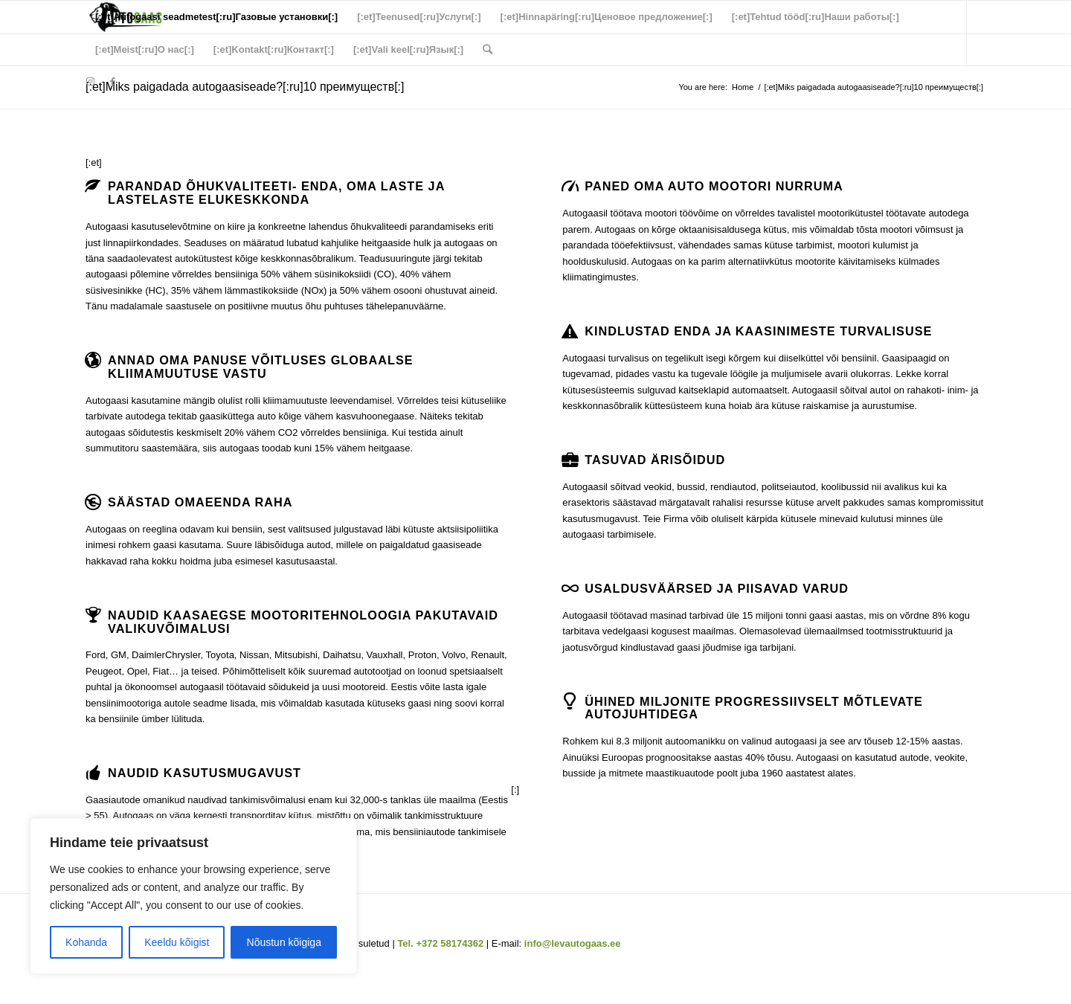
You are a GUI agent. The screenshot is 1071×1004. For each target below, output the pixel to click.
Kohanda (86, 942)
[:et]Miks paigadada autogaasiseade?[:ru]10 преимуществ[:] (245, 86)
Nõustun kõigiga (284, 942)
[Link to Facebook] (112, 82)
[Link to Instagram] (90, 82)
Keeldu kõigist (176, 942)
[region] (193, 896)
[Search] (487, 49)
